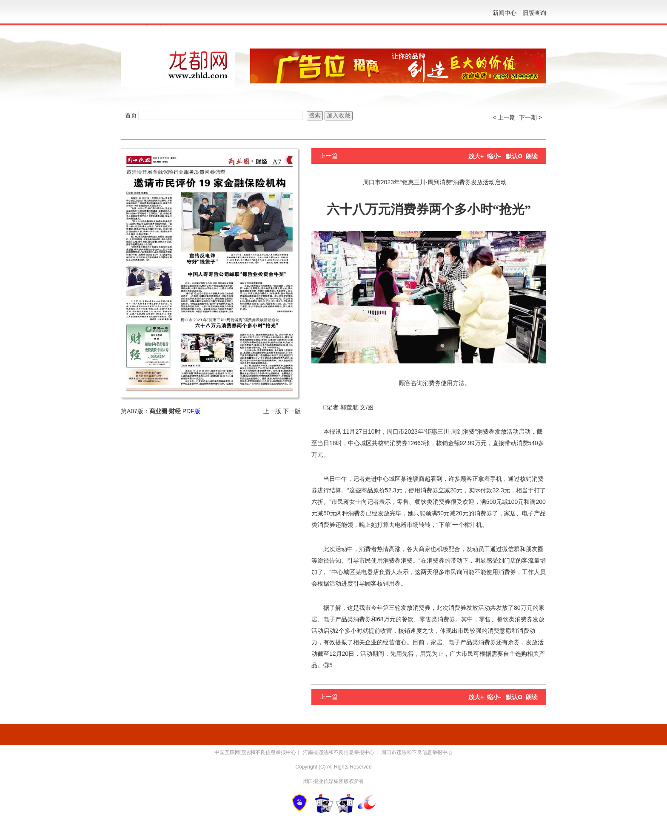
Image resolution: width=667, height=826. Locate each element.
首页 (131, 115)
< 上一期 (504, 117)
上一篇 (329, 155)
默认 (514, 156)
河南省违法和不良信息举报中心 (338, 752)
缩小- (494, 156)
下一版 (292, 411)
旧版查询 (534, 12)
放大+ (476, 156)
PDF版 (191, 411)
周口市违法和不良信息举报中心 (417, 752)
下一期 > (530, 117)
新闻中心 (504, 12)
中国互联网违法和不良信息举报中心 (255, 752)
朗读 (532, 156)
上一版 (272, 411)
